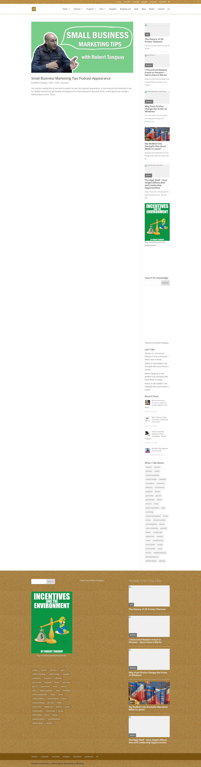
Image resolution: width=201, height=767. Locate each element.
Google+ (145, 2)
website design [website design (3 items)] (151, 561)
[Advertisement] (161, 305)
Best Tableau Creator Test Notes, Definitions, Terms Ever (160, 419)
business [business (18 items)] (149, 471)
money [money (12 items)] (148, 520)
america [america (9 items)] (157, 467)
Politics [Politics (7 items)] (148, 532)
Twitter (119, 2)
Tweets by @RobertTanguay (157, 343)
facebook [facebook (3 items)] (149, 491)
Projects (90, 9)
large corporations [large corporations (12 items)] (152, 508)
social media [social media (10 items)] (150, 544)
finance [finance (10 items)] (157, 491)
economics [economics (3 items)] (160, 483)
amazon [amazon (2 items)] (149, 467)
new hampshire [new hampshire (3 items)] (151, 524)
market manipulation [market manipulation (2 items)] (153, 516)
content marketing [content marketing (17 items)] (152, 475)
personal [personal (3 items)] (163, 528)
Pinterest (153, 2)
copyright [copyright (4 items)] (162, 479)
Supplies (113, 9)
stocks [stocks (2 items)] (160, 549)
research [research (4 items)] (160, 536)
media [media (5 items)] (165, 516)
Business (65, 82)
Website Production (40, 763)
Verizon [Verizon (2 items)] (148, 553)
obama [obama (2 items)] (161, 524)
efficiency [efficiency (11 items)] (149, 487)
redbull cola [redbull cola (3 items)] (150, 536)
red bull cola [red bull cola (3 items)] (157, 532)
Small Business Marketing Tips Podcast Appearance (71, 78)
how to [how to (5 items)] (159, 500)
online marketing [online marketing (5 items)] (152, 528)
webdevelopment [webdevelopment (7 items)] (160, 553)
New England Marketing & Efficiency (68, 763)
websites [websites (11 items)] (162, 561)
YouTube (136, 2)
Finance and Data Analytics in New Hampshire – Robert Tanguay (155, 435)
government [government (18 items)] (150, 500)
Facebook (162, 2)
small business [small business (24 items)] (158, 540)
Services (77, 9)
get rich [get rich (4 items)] (158, 496)
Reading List (125, 9)
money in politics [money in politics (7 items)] (159, 520)
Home (65, 9)
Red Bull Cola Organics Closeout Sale (160, 449)
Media (151, 9)
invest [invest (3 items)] (156, 504)
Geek (136, 9)
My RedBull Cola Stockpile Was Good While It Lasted (157, 366)
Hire (101, 9)
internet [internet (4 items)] (148, 504)
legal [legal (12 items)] (163, 508)
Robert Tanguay (40, 82)
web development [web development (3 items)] (152, 557)
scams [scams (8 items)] (148, 540)
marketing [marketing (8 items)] (149, 512)
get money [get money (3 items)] (149, 496)
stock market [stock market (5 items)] (150, 549)
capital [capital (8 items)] (157, 471)
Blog (144, 9)
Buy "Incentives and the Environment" (51, 655)
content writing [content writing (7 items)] (151, 479)
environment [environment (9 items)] (159, 487)
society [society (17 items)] (159, 544)
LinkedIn (127, 2)
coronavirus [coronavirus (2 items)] (150, 483)
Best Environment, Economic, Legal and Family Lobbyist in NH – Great (156, 403)
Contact (161, 9)
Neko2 (147, 363)
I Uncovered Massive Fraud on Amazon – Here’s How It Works (157, 356)
